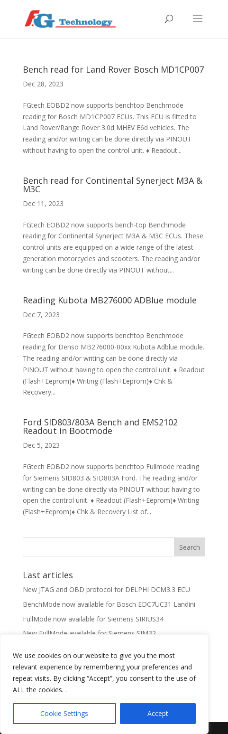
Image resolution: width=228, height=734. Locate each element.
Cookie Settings (64, 713)
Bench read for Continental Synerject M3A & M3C (112, 185)
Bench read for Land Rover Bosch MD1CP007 (113, 69)
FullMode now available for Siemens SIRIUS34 (93, 618)
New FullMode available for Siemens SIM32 (89, 633)
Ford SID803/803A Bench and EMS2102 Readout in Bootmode (100, 426)
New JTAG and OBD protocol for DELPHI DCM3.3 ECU (106, 589)
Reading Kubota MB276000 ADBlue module (110, 300)
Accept (157, 713)
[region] (104, 684)
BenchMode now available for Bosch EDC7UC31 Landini (109, 604)
